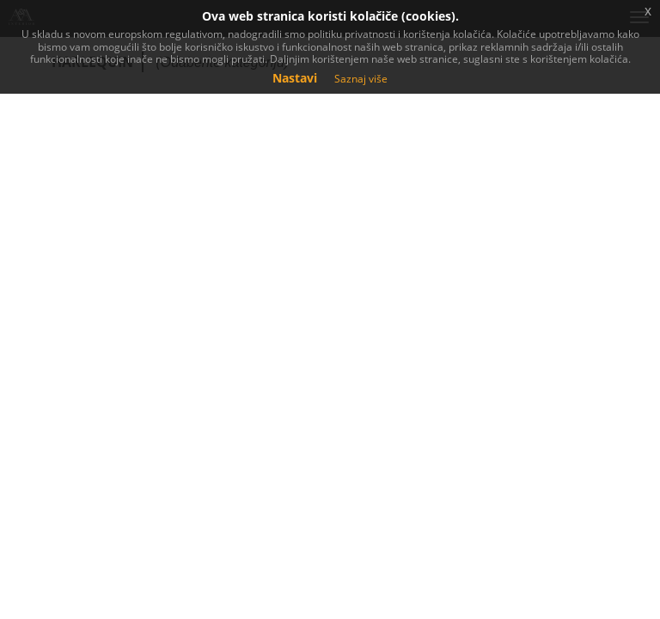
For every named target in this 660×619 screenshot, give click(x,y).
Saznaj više (361, 78)
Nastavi (294, 78)
